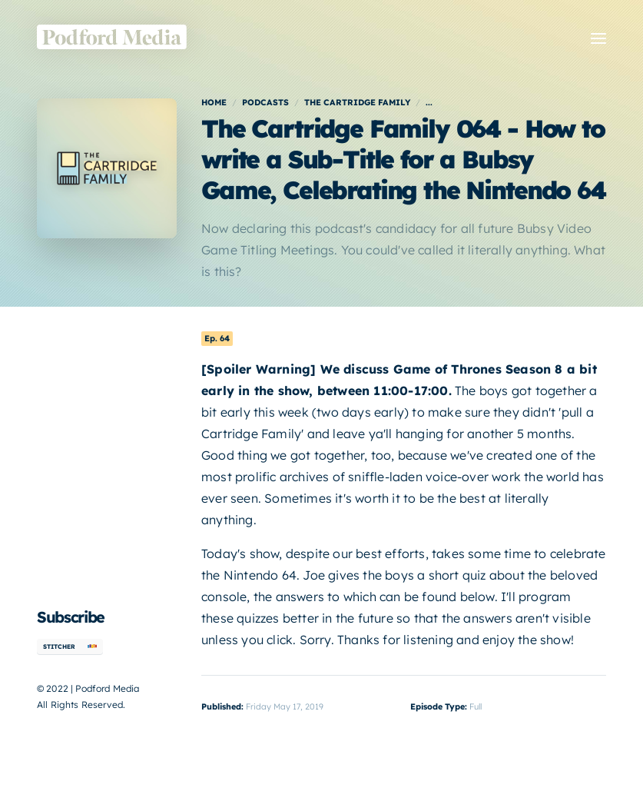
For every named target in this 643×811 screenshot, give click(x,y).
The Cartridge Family (357, 102)
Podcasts (265, 102)
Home (214, 102)
